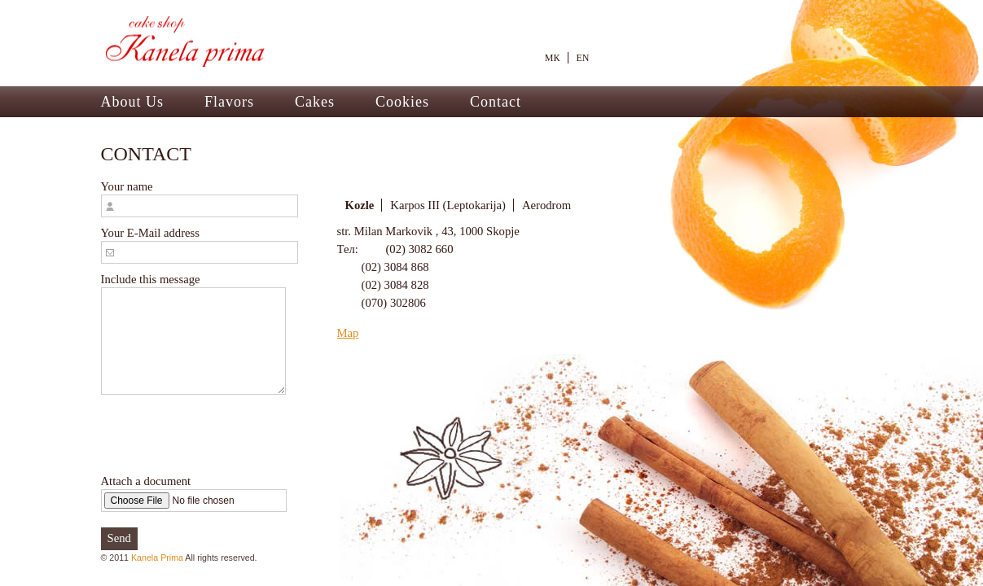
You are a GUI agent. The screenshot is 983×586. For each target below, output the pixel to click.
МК (552, 57)
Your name (199, 198)
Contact (495, 102)
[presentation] (225, 434)
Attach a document (194, 493)
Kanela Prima (157, 557)
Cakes (315, 102)
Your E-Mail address (199, 245)
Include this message (193, 334)
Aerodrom (546, 205)
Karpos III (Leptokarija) (448, 205)
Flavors (229, 102)
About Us (133, 102)
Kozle (360, 205)
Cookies (402, 102)
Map (348, 332)
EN (583, 57)
